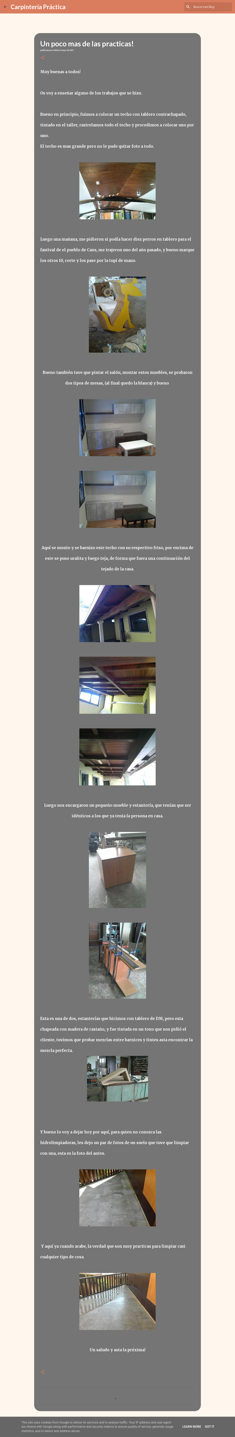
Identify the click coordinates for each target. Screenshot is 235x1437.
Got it (209, 1426)
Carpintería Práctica (38, 6)
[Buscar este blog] (212, 6)
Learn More (191, 1426)
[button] (42, 57)
